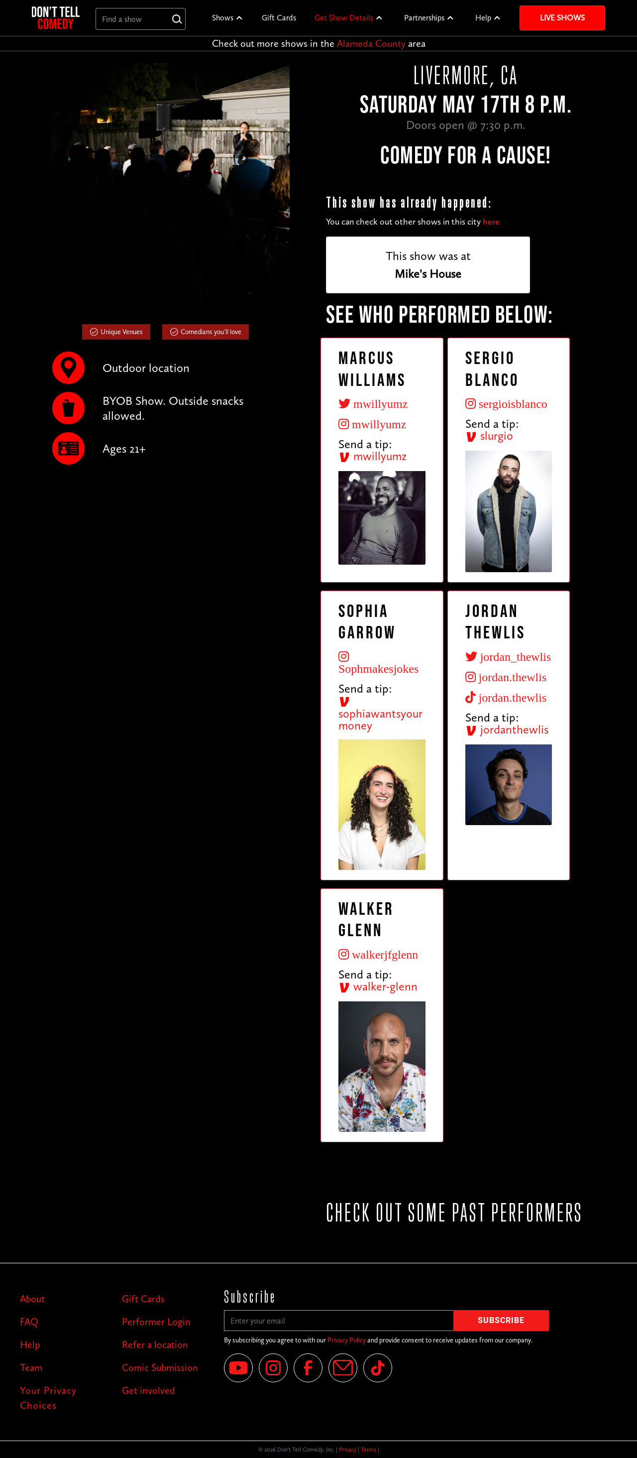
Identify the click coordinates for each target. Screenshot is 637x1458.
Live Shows (562, 17)
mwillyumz (372, 456)
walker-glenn (378, 986)
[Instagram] (273, 1367)
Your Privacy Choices (48, 1397)
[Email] (342, 1367)
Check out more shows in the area (318, 43)
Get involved (148, 1390)
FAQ (29, 1322)
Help (483, 17)
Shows (222, 17)
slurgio (489, 435)
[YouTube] (238, 1367)
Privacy (347, 1449)
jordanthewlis (506, 729)
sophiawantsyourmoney (380, 714)
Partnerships (424, 17)
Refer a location (155, 1344)
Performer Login (156, 1322)
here (491, 221)
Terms (368, 1449)
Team (31, 1367)
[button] (228, 18)
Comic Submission (160, 1367)
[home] (56, 17)
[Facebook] (308, 1367)
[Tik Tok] (377, 1367)
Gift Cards (279, 17)
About (32, 1299)
